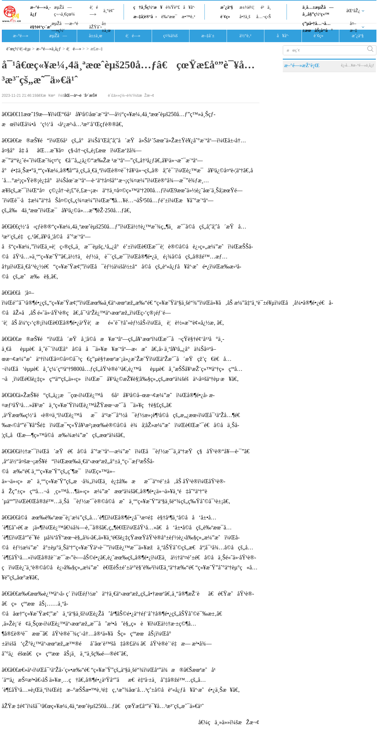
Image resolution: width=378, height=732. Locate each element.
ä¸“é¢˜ (108, 10)
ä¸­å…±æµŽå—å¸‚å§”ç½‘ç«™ (318, 11)
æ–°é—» (20, 35)
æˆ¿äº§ (226, 7)
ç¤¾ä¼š (170, 35)
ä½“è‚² (245, 35)
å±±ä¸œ (106, 27)
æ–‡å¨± (207, 35)
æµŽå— (58, 35)
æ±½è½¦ (246, 7)
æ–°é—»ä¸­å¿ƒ (40, 11)
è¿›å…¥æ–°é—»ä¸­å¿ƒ (357, 65)
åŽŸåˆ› (95, 27)
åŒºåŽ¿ (353, 10)
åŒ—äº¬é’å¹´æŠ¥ (80, 95)
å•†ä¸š (244, 16)
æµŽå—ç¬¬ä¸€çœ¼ (64, 11)
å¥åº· (189, 7)
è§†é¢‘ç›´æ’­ (41, 27)
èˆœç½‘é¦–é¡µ (19, 49)
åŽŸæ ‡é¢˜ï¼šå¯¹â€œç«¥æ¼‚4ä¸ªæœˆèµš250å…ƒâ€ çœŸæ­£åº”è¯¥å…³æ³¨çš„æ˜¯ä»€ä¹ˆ (103, 706)
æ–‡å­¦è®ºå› (145, 16)
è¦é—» (94, 11)
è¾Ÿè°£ (173, 7)
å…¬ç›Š (263, 16)
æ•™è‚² (188, 16)
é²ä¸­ (266, 7)
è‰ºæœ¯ (169, 16)
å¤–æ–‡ (353, 27)
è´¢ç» (226, 16)
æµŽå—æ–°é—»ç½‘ (65, 27)
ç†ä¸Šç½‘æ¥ (147, 7)
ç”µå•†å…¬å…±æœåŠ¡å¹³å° (317, 27)
